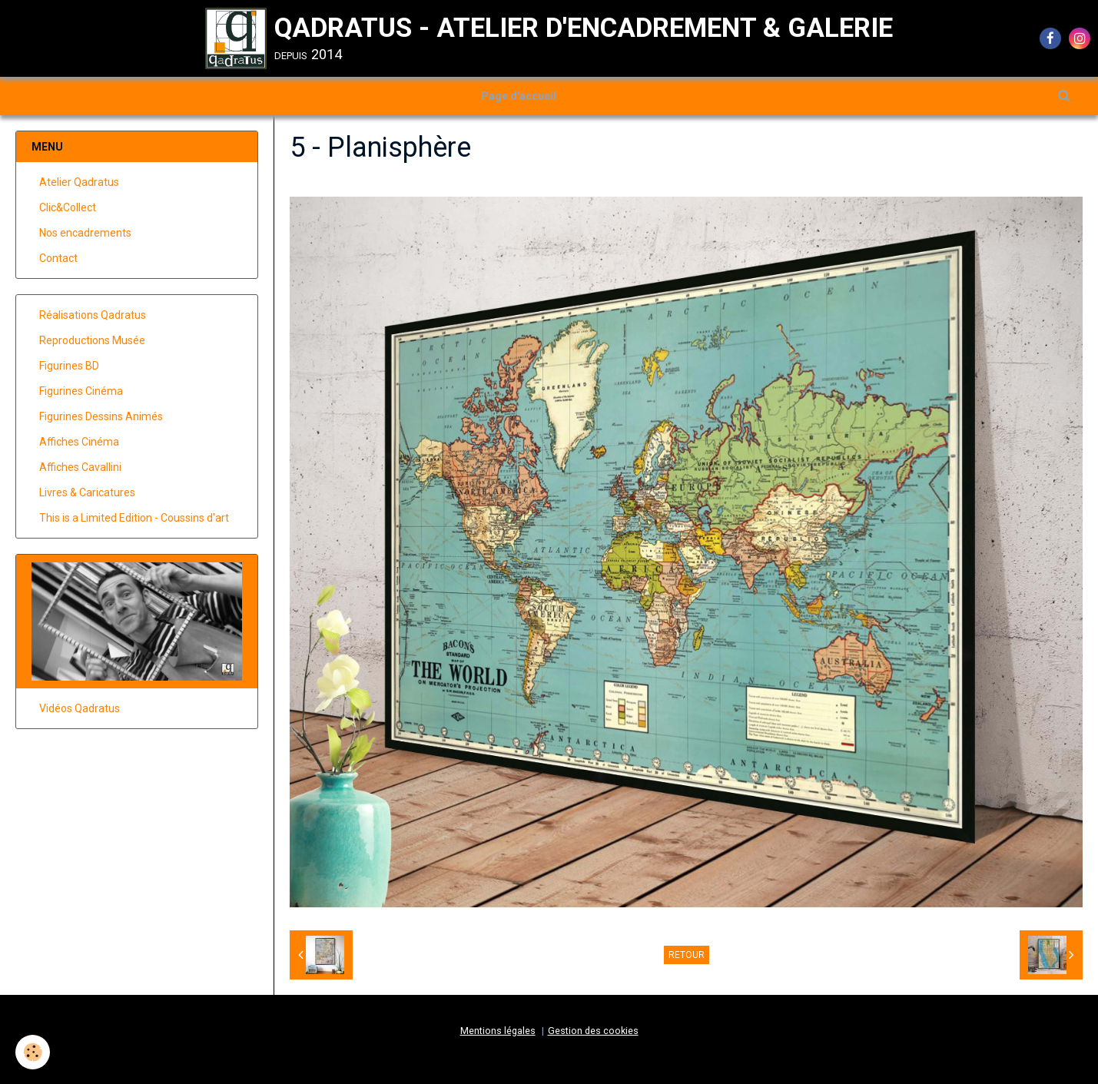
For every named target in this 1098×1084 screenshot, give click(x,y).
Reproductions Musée (92, 340)
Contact (58, 258)
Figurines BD (69, 366)
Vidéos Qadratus (79, 708)
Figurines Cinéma (81, 391)
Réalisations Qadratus (92, 315)
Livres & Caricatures (87, 492)
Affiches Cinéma (79, 442)
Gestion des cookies (593, 1030)
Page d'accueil (518, 96)
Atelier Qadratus (79, 182)
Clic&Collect (67, 207)
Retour (686, 955)
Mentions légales (498, 1030)
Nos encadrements (85, 233)
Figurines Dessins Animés (101, 416)
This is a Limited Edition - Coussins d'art (134, 518)
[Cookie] (32, 1052)
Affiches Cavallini (80, 467)
